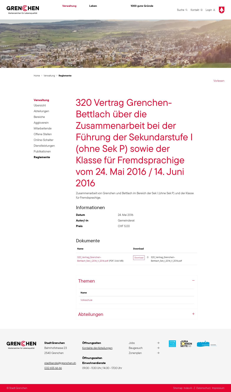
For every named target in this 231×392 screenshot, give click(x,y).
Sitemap (178, 388)
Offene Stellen (43, 134)
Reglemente (42, 157)
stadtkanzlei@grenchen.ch (60, 363)
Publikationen (42, 151)
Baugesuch (135, 348)
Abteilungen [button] (90, 314)
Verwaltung (69, 6)
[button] (182, 10)
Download (139, 257)
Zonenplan (135, 353)
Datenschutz (203, 388)
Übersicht (40, 105)
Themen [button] (86, 281)
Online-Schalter (43, 140)
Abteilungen (41, 111)
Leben (93, 6)
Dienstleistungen (44, 145)
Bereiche (39, 117)
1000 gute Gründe (142, 6)
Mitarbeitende (43, 128)
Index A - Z (189, 388)
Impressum (218, 388)
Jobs (132, 343)
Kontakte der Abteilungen (97, 348)
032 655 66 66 (53, 368)
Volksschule (86, 299)
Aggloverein (41, 122)
